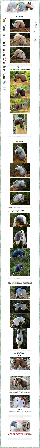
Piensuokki (20, 67)
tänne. (12, 69)
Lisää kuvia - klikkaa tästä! (20, 391)
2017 (34, 20)
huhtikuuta (36, 21)
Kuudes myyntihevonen (20, 16)
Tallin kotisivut (35, 39)
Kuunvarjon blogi (4, 89)
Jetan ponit (4, 88)
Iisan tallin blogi (4, 87)
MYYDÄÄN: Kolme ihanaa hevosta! (20, 353)
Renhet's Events (4, 91)
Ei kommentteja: (15, 207)
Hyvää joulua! (20, 418)
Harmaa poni (36, 24)
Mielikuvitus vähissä (4, 90)
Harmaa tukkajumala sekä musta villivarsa (20, 210)
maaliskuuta (36, 27)
